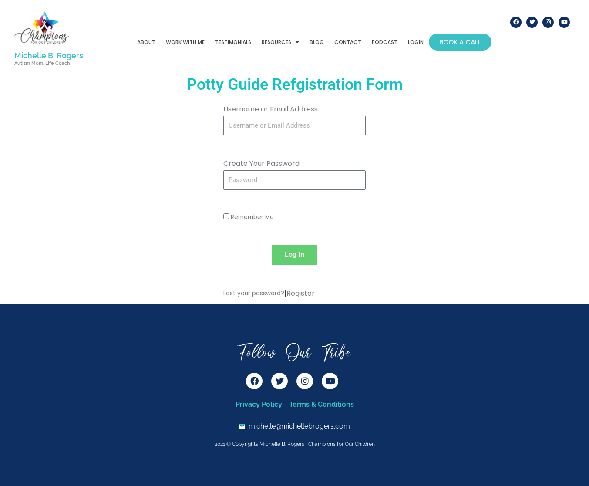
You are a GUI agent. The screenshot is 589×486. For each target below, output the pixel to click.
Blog (317, 42)
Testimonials (233, 42)
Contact (347, 42)
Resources (280, 42)
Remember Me (248, 217)
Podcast (384, 42)
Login (416, 42)
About (146, 42)
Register (300, 293)
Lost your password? (253, 293)
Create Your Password (261, 164)
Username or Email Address (270, 109)
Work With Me (185, 42)
